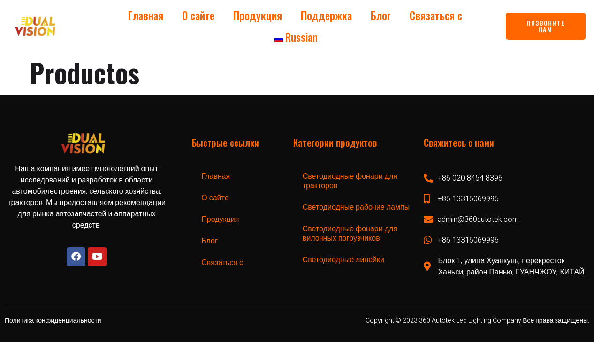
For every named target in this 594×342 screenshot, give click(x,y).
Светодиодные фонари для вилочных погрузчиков (350, 233)
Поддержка (326, 15)
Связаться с (436, 15)
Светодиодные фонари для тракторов (350, 181)
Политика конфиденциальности (53, 321)
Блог (381, 15)
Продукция (257, 15)
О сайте (198, 15)
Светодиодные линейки (343, 260)
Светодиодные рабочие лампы (356, 207)
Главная (145, 15)
